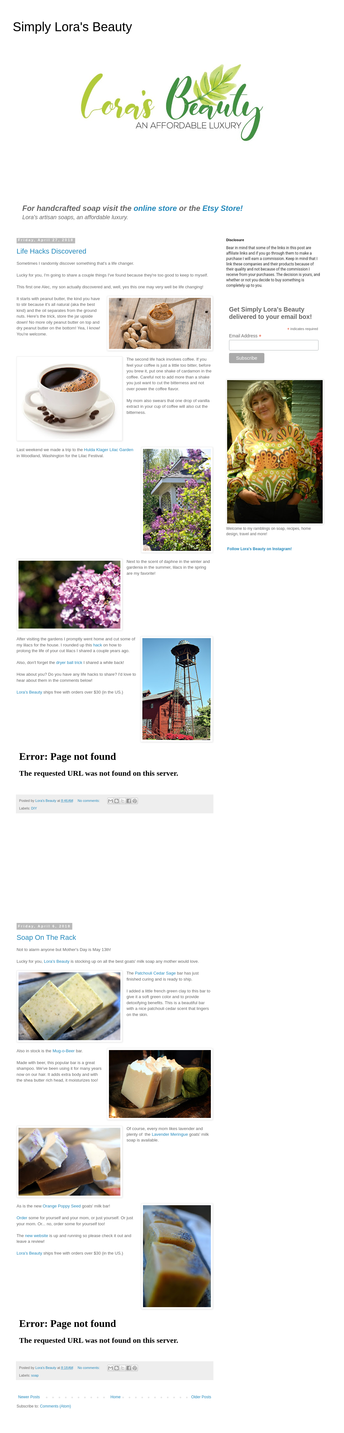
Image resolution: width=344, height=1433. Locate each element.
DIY (34, 808)
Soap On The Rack (46, 937)
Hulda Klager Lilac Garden (108, 449)
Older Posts (201, 1397)
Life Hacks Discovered (51, 251)
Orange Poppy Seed (62, 1206)
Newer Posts (29, 1397)
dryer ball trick (69, 662)
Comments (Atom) (55, 1406)
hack (98, 645)
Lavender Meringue (170, 1134)
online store (155, 208)
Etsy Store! (222, 208)
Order (22, 1217)
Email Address (245, 336)
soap (35, 1375)
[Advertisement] (115, 872)
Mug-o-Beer (64, 1050)
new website (36, 1235)
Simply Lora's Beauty (72, 27)
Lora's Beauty (29, 692)
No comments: (89, 801)
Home (116, 1397)
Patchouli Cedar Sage (155, 973)
